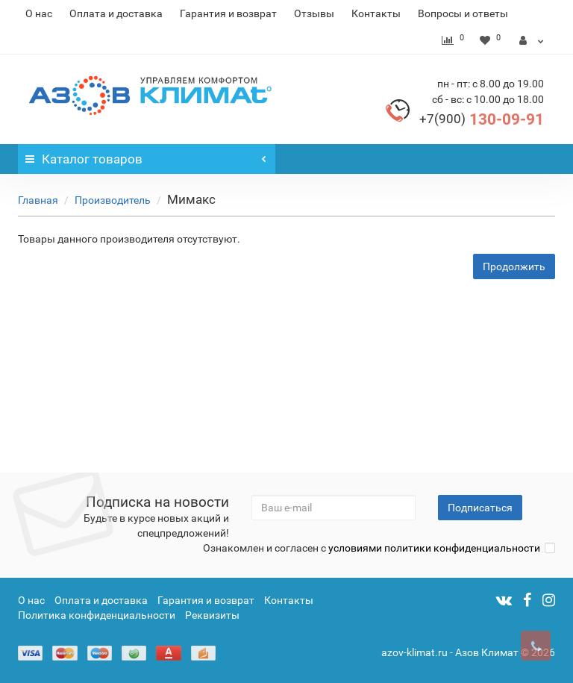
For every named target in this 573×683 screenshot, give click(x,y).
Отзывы (314, 13)
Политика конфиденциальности (96, 615)
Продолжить (514, 266)
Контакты (376, 13)
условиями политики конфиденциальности (434, 548)
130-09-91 (481, 119)
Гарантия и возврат (228, 13)
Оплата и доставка (116, 13)
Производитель (113, 200)
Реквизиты (212, 615)
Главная (38, 200)
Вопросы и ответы (463, 13)
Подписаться (480, 508)
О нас (38, 13)
